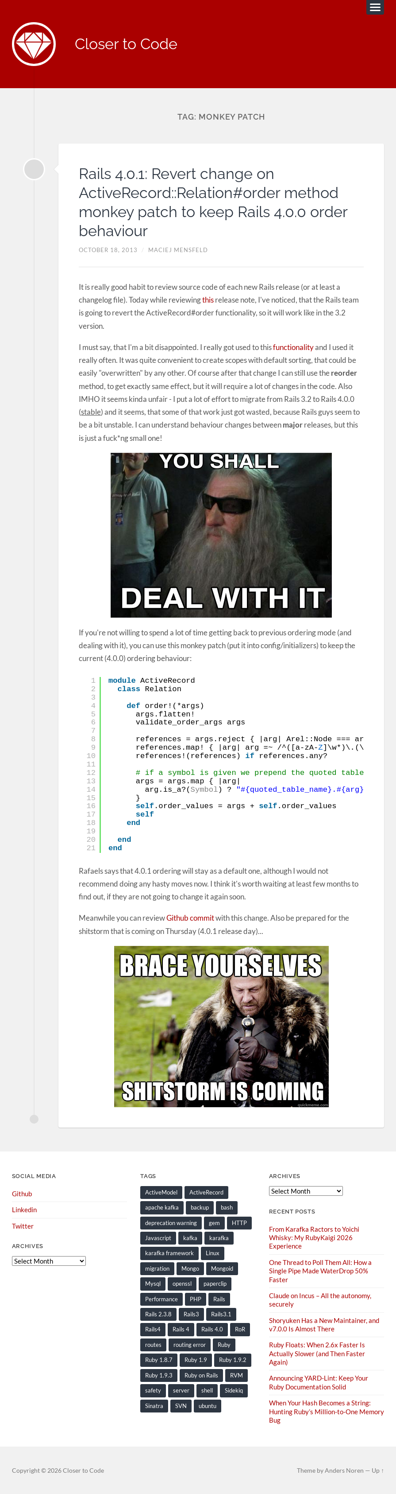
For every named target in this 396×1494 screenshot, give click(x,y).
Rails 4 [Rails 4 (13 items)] (181, 1329)
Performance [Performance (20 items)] (161, 1298)
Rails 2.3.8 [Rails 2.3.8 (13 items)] (158, 1314)
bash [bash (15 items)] (227, 1207)
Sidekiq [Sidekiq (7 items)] (234, 1389)
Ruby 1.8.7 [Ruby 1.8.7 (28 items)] (159, 1359)
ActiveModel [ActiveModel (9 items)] (161, 1192)
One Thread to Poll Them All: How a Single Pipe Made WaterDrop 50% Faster (320, 1270)
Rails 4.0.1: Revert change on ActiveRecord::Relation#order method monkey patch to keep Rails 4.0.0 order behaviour (220, 202)
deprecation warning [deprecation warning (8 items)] (171, 1222)
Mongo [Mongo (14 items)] (190, 1268)
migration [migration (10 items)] (157, 1268)
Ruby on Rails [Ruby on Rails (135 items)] (201, 1374)
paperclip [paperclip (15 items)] (215, 1283)
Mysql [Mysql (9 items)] (153, 1283)
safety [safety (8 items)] (153, 1389)
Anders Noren (344, 1469)
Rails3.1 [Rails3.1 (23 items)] (221, 1314)
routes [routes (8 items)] (153, 1344)
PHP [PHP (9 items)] (195, 1298)
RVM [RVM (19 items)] (236, 1374)
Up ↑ (378, 1469)
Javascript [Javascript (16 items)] (158, 1237)
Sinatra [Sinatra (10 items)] (154, 1405)
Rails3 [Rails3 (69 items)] (191, 1314)
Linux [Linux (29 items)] (212, 1253)
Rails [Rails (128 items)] (219, 1298)
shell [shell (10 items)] (207, 1389)
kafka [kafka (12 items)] (190, 1237)
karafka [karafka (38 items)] (219, 1237)
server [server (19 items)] (181, 1389)
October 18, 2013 (108, 250)
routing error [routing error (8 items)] (189, 1344)
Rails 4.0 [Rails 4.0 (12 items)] (212, 1329)
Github (22, 1194)
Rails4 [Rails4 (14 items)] (153, 1329)
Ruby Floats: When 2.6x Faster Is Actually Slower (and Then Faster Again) (317, 1353)
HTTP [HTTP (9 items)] (239, 1222)
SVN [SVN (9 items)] (181, 1405)
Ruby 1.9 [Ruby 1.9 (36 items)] (196, 1359)
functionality (293, 347)
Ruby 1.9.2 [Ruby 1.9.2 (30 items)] (232, 1359)
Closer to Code (129, 44)
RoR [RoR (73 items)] (240, 1329)
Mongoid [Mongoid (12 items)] (222, 1268)
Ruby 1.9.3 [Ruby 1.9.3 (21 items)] (159, 1374)
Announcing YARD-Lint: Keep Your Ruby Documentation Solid (318, 1381)
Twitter (23, 1226)
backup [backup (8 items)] (200, 1207)
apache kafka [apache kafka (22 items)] (162, 1207)
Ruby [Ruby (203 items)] (224, 1344)
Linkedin (24, 1210)
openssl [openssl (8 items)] (182, 1283)
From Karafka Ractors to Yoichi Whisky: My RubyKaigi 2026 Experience (314, 1237)
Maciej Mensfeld (178, 250)
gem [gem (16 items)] (214, 1222)
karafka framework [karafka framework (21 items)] (169, 1253)
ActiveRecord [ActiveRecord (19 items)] (206, 1192)
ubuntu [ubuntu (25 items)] (207, 1405)
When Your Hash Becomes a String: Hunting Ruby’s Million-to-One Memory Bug (326, 1410)
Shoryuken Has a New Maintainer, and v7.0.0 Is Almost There (324, 1324)
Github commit (190, 918)
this (208, 300)
